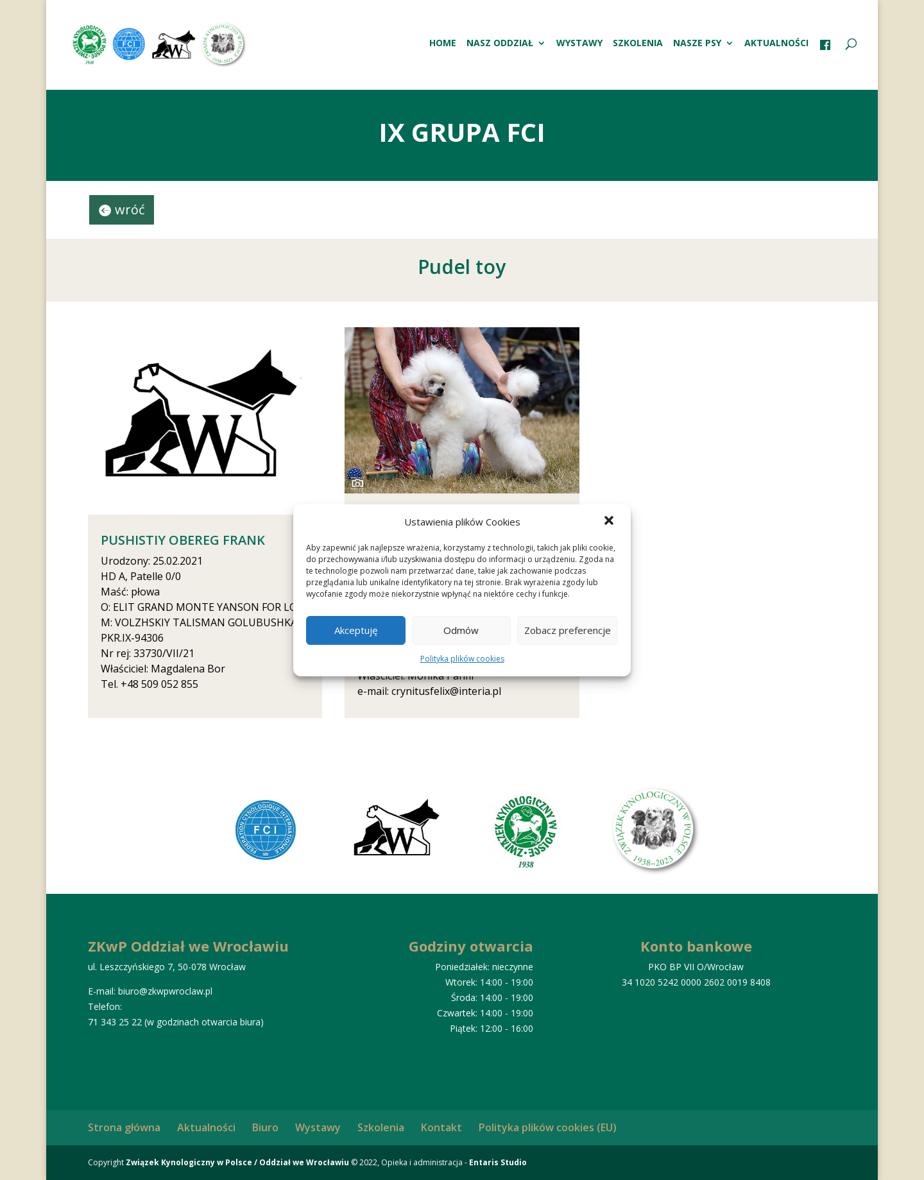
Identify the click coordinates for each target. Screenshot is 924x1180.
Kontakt (441, 1127)
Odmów (461, 630)
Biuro (265, 1127)
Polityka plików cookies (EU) (548, 1127)
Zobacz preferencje (567, 630)
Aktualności (776, 43)
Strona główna (124, 1127)
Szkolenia (638, 43)
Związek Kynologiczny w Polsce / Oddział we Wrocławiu (237, 1162)
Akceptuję (355, 630)
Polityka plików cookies (462, 658)
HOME (442, 43)
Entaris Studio (498, 1162)
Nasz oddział (499, 43)
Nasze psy (697, 43)
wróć (130, 209)
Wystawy (579, 43)
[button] (610, 521)
